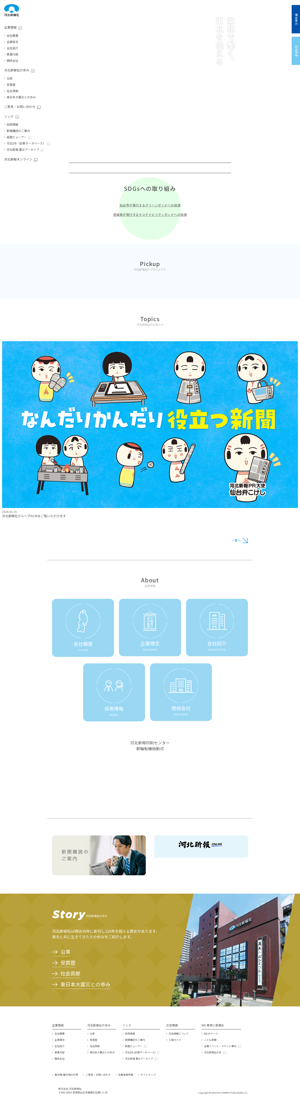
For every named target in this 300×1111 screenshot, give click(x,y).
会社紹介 (12, 48)
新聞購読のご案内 (18, 131)
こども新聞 (210, 1039)
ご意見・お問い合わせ (19, 106)
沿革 (9, 78)
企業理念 (12, 42)
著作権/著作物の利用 (66, 1074)
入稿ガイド (175, 1039)
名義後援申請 (125, 1074)
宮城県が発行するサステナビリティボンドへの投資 (150, 214)
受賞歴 (11, 84)
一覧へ (236, 540)
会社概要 (12, 35)
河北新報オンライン (18, 159)
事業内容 (12, 54)
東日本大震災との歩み (21, 97)
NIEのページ (211, 1033)
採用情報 (12, 124)
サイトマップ (148, 1074)
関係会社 (12, 60)
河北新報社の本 (212, 1052)
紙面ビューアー (17, 137)
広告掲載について (179, 1033)
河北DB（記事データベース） (26, 143)
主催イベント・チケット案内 (220, 1046)
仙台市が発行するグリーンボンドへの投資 (150, 205)
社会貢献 (12, 91)
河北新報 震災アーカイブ (23, 149)
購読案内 (296, 19)
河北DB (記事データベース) (140, 1052)
